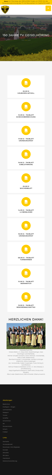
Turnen (5, 415)
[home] (4, 10)
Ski (4, 423)
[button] (48, 8)
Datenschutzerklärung (10, 461)
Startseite (6, 441)
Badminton (6, 404)
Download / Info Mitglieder (11, 447)
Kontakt (5, 450)
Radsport (6, 412)
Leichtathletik (7, 409)
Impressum (6, 458)
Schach (5, 429)
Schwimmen (7, 421)
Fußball (5, 432)
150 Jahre (6, 455)
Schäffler (5, 418)
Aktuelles (6, 452)
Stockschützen (7, 426)
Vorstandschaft (8, 444)
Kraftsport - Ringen (9, 407)
